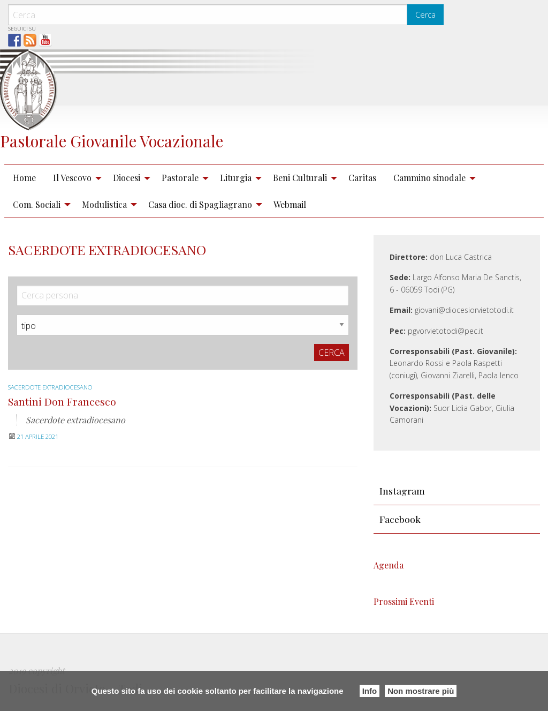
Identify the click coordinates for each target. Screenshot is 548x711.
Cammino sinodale (429, 177)
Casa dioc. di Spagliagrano (200, 204)
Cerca (425, 15)
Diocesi (126, 177)
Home (24, 177)
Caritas (362, 177)
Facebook (400, 519)
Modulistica (104, 204)
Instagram (402, 490)
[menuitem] (24, 177)
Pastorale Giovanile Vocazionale (111, 140)
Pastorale (180, 177)
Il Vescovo (72, 177)
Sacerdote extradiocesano (55, 387)
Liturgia (236, 177)
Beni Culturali (300, 177)
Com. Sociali (36, 204)
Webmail (289, 204)
